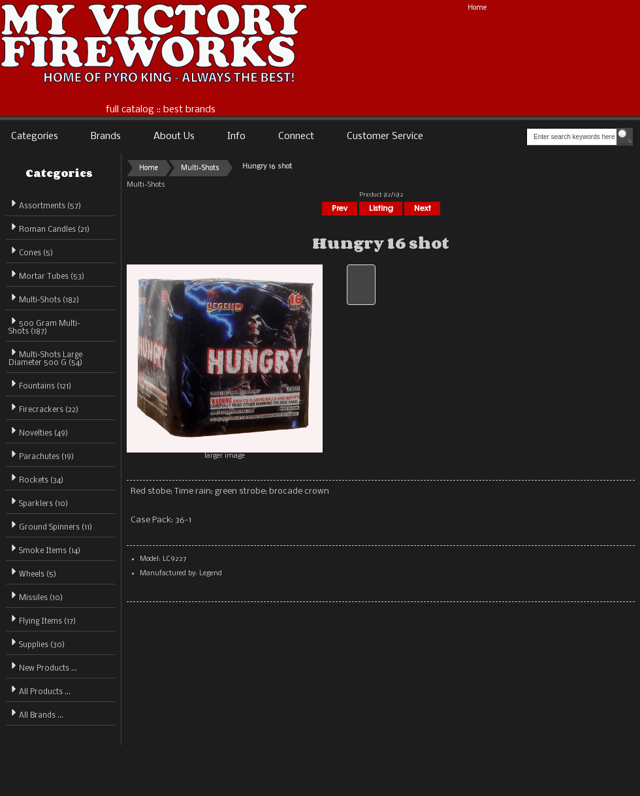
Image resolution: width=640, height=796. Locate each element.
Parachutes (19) (41, 455)
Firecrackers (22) (43, 408)
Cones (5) (30, 251)
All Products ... (39, 690)
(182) (43, 300)
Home (477, 8)
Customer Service (385, 136)
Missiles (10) (35, 596)
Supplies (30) (36, 643)
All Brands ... (35, 713)
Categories (34, 136)
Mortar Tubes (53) (46, 274)
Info (236, 136)
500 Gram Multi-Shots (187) (44, 325)
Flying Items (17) (42, 619)
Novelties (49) (38, 431)
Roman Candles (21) (48, 227)
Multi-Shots (200, 168)
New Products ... (42, 666)
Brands (106, 136)
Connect (296, 136)
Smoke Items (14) (44, 549)
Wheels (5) (32, 572)
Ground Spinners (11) (50, 525)
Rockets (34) (35, 478)
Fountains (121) (39, 384)
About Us (174, 136)
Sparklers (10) (38, 502)
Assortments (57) (44, 204)
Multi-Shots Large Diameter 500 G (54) (45, 357)
